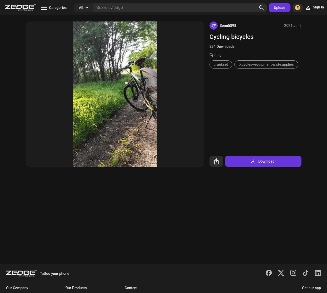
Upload (279, 8)
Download (262, 161)
